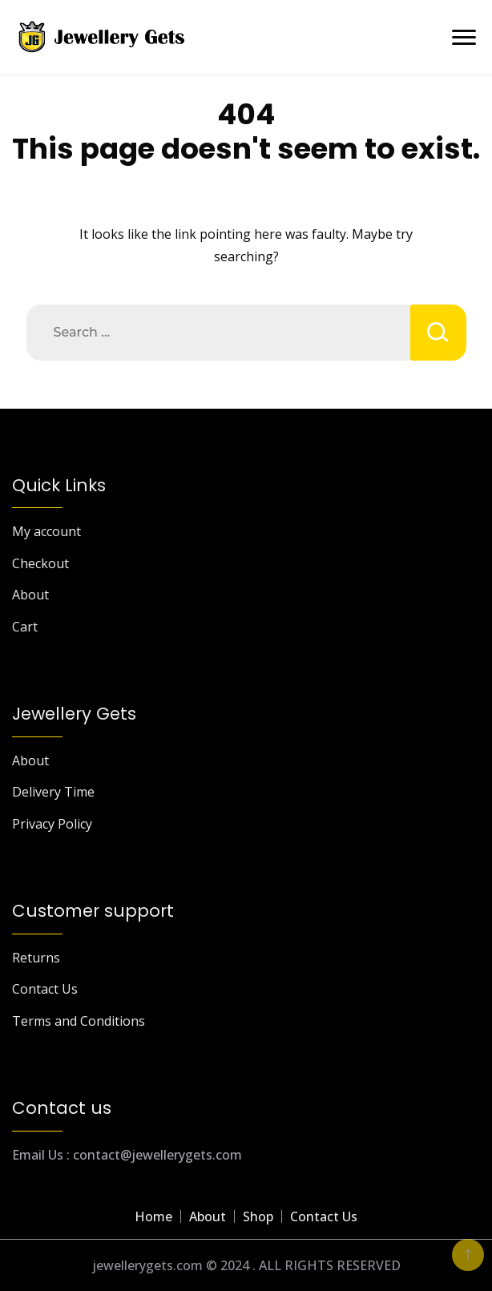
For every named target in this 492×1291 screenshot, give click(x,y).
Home (153, 1216)
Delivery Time (53, 792)
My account (46, 531)
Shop (258, 1216)
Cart (25, 626)
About (30, 594)
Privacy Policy (52, 824)
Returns (36, 957)
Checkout (40, 563)
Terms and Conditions (78, 1021)
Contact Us (45, 989)
